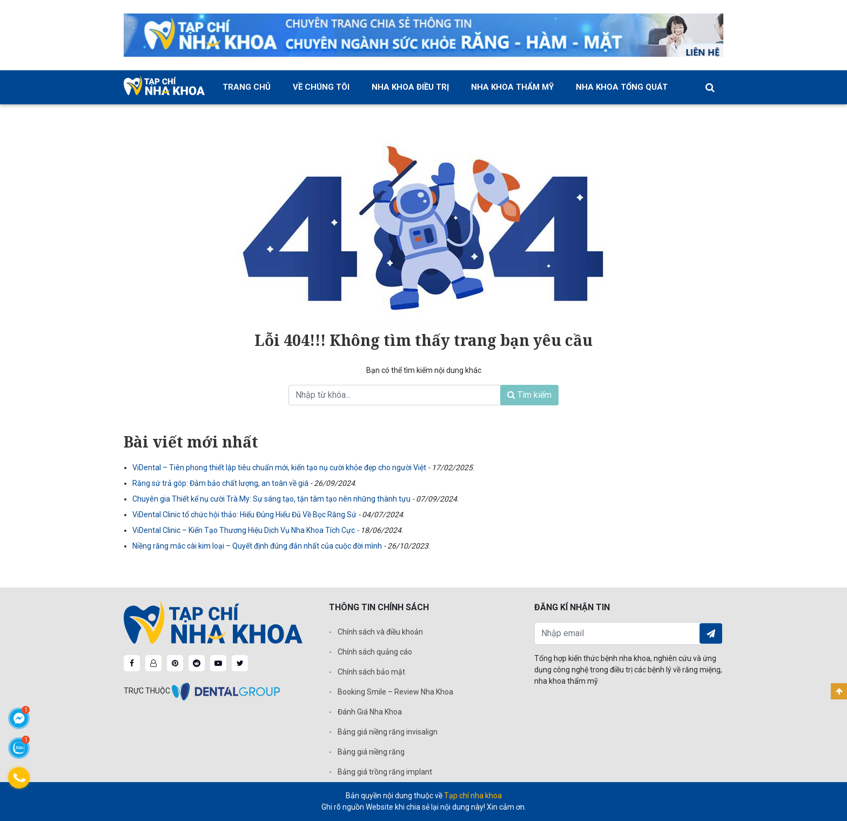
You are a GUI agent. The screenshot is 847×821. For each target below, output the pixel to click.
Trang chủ (247, 87)
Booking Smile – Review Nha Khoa (395, 691)
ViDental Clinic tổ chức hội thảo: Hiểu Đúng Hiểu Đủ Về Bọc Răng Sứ (245, 514)
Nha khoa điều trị (410, 87)
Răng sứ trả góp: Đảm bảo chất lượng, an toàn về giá (221, 483)
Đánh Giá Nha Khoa (370, 711)
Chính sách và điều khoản (380, 632)
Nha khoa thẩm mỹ (512, 87)
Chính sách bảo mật (371, 672)
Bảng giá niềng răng (371, 751)
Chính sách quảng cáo (375, 652)
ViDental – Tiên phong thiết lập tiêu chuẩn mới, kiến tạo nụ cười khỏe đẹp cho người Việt (280, 467)
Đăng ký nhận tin (711, 633)
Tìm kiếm (529, 395)
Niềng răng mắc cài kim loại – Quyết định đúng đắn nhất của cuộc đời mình (258, 546)
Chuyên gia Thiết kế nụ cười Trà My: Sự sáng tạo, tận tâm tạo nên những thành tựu (272, 499)
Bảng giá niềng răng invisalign (388, 731)
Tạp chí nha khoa (473, 795)
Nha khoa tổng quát (622, 87)
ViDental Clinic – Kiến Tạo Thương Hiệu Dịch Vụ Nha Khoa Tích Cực (244, 530)
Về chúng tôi (321, 87)
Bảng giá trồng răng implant (385, 771)
